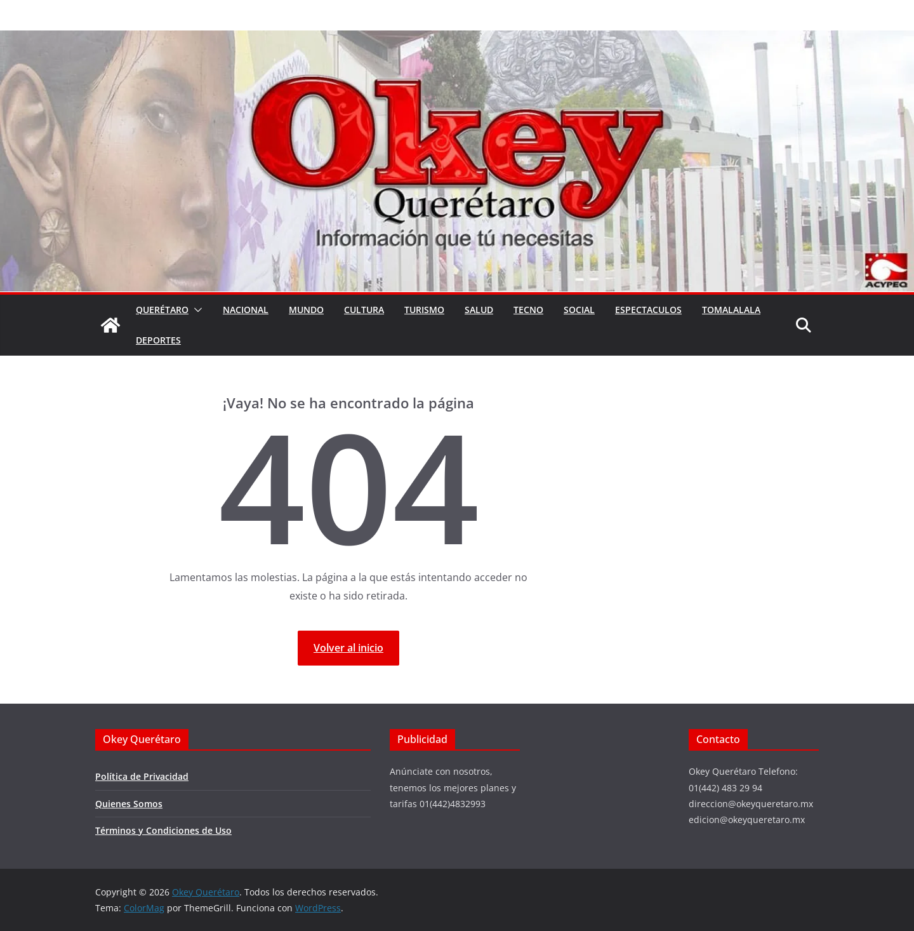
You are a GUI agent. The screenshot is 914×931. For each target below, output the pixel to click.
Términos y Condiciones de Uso (163, 830)
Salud (479, 310)
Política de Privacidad (142, 776)
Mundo (306, 310)
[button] (195, 310)
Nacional (245, 310)
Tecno (528, 310)
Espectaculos (648, 310)
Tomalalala (731, 310)
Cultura (364, 310)
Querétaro (162, 310)
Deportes (158, 340)
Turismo (424, 310)
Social (579, 310)
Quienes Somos (128, 804)
